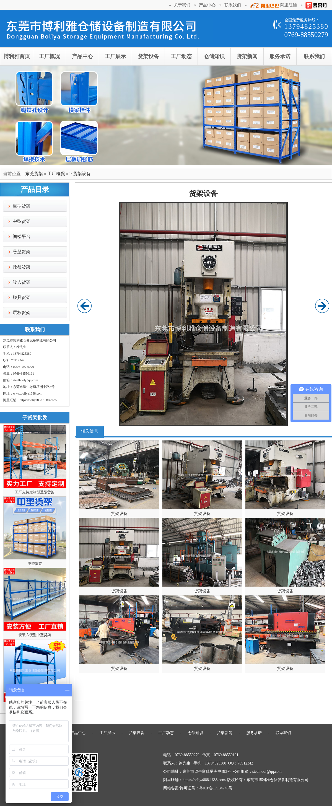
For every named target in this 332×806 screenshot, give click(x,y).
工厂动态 (166, 733)
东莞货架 (34, 173)
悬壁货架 (21, 251)
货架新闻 (224, 733)
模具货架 (21, 297)
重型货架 (21, 206)
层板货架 (21, 312)
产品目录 (34, 189)
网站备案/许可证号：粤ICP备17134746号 (197, 788)
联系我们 (232, 5)
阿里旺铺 (273, 5)
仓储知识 (195, 733)
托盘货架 (21, 267)
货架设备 (82, 173)
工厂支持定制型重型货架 (35, 492)
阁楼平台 (21, 236)
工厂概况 (56, 173)
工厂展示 (107, 733)
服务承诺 (254, 733)
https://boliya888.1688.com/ (38, 400)
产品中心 (207, 5)
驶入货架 (21, 282)
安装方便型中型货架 (35, 635)
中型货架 (21, 221)
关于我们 (182, 5)
